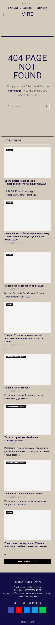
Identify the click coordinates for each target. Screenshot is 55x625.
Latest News (12, 140)
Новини (9, 150)
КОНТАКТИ (41, 8)
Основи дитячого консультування (23, 493)
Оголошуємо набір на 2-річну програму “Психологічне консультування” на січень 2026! (26, 236)
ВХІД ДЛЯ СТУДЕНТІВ (20, 8)
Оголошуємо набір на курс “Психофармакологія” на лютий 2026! (25, 182)
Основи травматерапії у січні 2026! (24, 285)
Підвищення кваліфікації (16, 357)
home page (14, 90)
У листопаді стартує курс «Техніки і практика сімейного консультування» (25, 545)
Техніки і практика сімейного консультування (21, 439)
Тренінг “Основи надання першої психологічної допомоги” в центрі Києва (23, 338)
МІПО (27, 14)
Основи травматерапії (17, 387)
